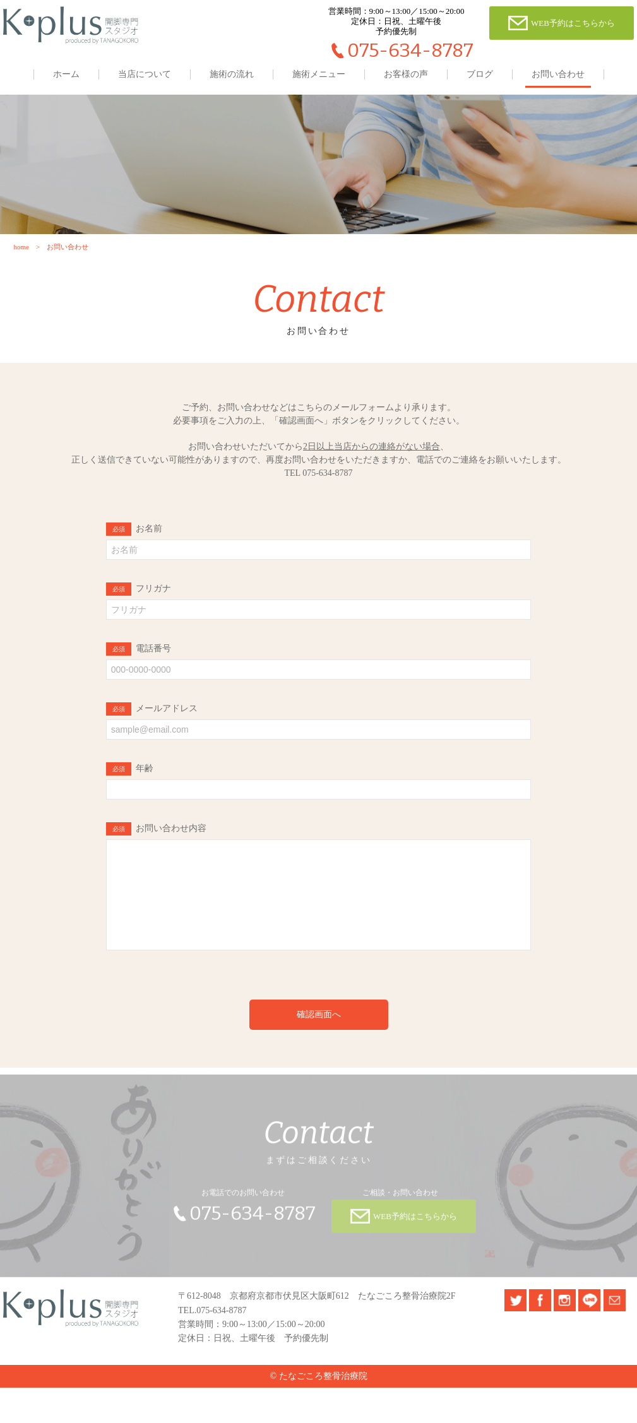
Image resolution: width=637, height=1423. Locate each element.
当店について (144, 74)
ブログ (480, 74)
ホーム (66, 74)
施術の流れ (232, 74)
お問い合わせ (558, 74)
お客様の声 (406, 74)
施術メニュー (318, 74)
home (20, 263)
